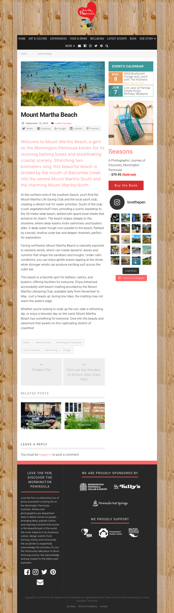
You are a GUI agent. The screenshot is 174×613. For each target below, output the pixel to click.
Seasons (121, 151)
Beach (26, 342)
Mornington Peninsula (69, 342)
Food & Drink (78, 38)
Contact (103, 606)
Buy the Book (126, 185)
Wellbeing (97, 38)
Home (22, 38)
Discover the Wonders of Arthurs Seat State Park (84, 374)
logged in (45, 454)
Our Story (146, 38)
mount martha (31, 350)
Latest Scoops (117, 38)
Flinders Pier (41, 370)
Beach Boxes (43, 342)
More (68, 45)
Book (133, 38)
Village (67, 350)
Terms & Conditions (87, 606)
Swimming (51, 350)
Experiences (58, 38)
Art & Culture (38, 38)
